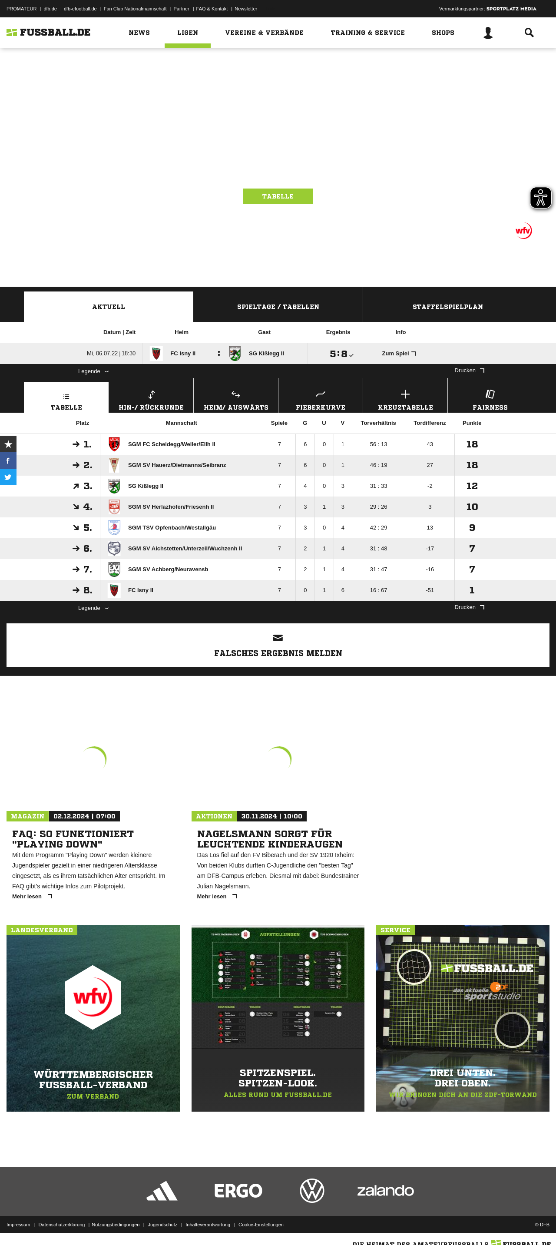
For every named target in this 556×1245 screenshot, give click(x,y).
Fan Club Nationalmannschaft (135, 8)
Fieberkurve (320, 399)
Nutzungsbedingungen (115, 1224)
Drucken (469, 370)
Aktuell (108, 307)
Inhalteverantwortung (207, 1224)
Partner (181, 8)
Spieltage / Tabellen (278, 307)
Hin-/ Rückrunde (151, 399)
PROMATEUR (21, 8)
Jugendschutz (162, 1224)
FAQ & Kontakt (212, 8)
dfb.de (50, 8)
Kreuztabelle (405, 399)
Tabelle (278, 196)
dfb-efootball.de (80, 8)
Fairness (490, 399)
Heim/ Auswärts (236, 399)
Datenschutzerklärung (61, 1224)
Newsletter (246, 8)
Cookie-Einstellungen (261, 1224)
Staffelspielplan (448, 307)
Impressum (18, 1224)
